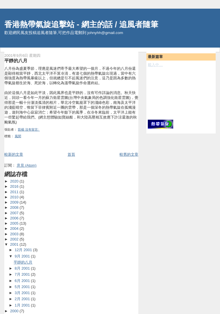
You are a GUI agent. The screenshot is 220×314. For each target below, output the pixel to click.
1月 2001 (23, 305)
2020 (15, 181)
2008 (15, 207)
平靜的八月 (15, 60)
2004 (15, 228)
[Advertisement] (174, 92)
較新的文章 (13, 154)
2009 (15, 202)
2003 (15, 234)
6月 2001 (23, 281)
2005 (15, 223)
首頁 (71, 154)
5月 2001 (23, 287)
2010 (15, 197)
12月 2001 (24, 250)
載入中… (155, 65)
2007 (15, 213)
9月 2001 (23, 256)
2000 (15, 311)
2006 (15, 218)
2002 (15, 239)
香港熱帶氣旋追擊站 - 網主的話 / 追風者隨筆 (81, 24)
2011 (15, 192)
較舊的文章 (129, 154)
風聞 (18, 136)
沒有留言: (32, 129)
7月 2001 (23, 274)
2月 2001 (23, 299)
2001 (15, 244)
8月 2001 (23, 268)
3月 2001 (23, 293)
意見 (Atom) (27, 165)
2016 (15, 186)
